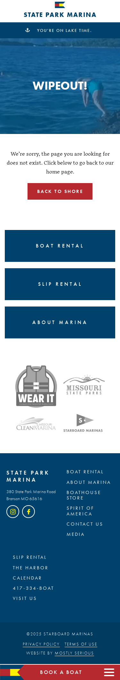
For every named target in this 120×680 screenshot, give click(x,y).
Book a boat (61, 672)
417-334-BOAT (33, 588)
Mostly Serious (74, 653)
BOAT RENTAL (85, 472)
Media (76, 534)
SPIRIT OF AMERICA (80, 511)
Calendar (27, 578)
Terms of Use (81, 644)
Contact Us (85, 524)
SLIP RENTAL (30, 557)
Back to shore (60, 191)
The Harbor (31, 568)
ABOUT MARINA (89, 482)
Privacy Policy (41, 644)
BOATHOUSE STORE (84, 495)
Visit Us (25, 599)
